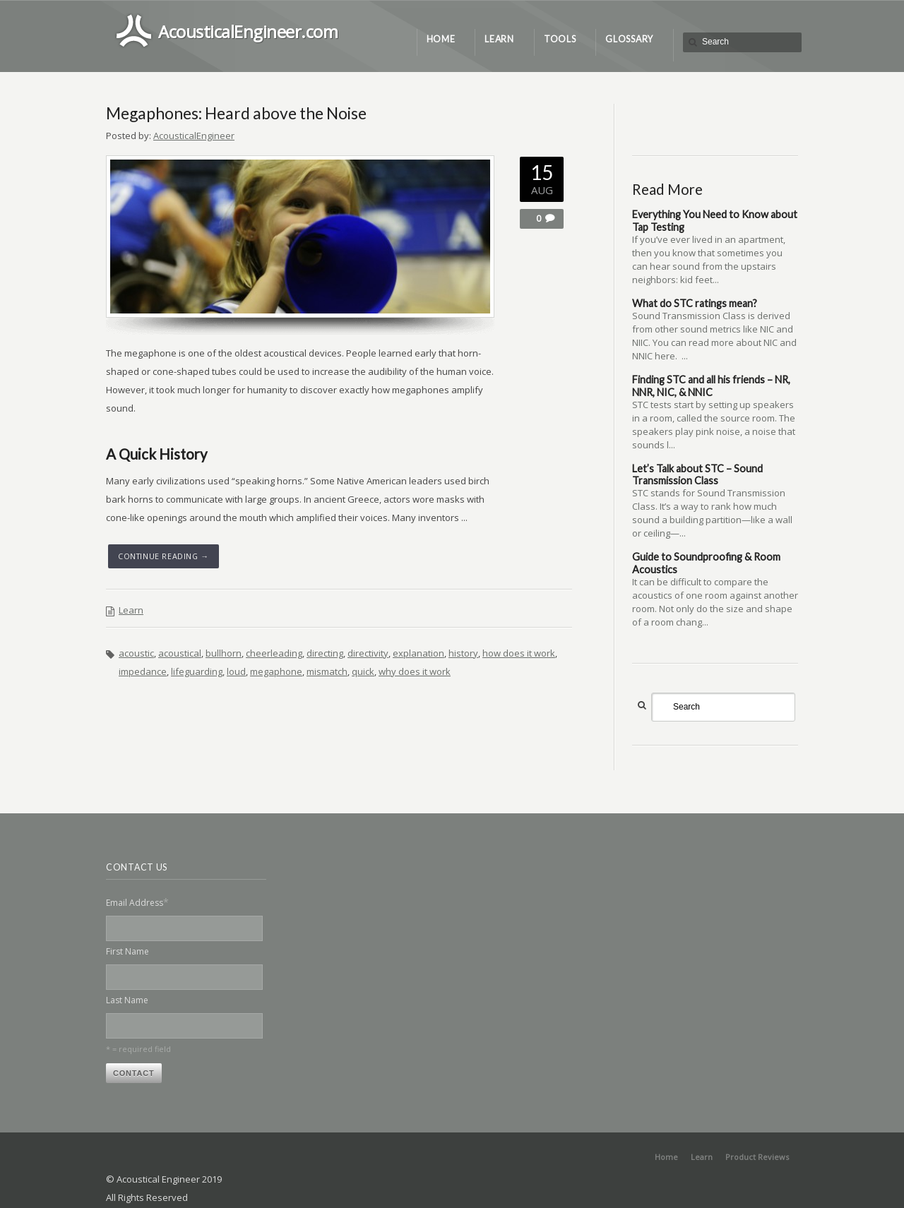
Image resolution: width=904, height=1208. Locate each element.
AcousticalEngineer (193, 135)
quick (363, 671)
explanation (418, 653)
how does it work (518, 653)
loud (236, 671)
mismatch (327, 671)
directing (325, 653)
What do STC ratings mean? (694, 303)
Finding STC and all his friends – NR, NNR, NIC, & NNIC (711, 385)
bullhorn (224, 653)
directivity (367, 653)
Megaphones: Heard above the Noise (236, 113)
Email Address (137, 902)
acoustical (179, 653)
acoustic (136, 653)
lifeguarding (196, 671)
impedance (143, 671)
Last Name (127, 1000)
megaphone (276, 671)
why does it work (415, 671)
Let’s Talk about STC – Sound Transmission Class (697, 474)
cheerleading (274, 653)
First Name (127, 951)
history (463, 653)
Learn (131, 610)
